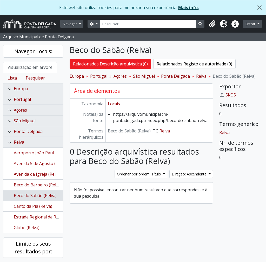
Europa (21, 89)
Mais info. (188, 7)
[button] (212, 24)
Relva (19, 142)
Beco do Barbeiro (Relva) (38, 185)
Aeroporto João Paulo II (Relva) (44, 153)
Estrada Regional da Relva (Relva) (46, 217)
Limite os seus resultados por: (33, 247)
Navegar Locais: (33, 51)
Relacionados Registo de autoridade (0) (194, 64)
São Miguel (25, 121)
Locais (114, 104)
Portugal (22, 99)
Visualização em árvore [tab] (30, 67)
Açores (20, 110)
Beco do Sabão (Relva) (35, 195)
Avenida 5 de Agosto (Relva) (40, 163)
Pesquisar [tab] (35, 78)
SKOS (227, 95)
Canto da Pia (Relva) (33, 206)
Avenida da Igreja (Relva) (37, 174)
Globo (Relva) (26, 227)
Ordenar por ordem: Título (139, 174)
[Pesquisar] (148, 24)
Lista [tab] (12, 78)
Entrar (250, 23)
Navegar (70, 23)
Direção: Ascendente (190, 174)
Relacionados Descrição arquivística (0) (110, 64)
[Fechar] (259, 7)
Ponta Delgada (28, 131)
